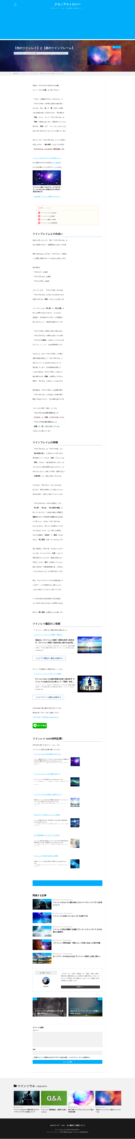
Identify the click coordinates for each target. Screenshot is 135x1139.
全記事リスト (80, 986)
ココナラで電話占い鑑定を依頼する (49, 658)
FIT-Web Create (66, 1132)
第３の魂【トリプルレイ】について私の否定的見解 (81, 1111)
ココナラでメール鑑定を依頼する (48, 697)
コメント (36, 1030)
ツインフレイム (48, 53)
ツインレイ (56, 53)
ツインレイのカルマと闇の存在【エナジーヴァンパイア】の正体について (77, 903)
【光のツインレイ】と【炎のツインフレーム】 (52, 73)
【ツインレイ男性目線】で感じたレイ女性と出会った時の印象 (76, 943)
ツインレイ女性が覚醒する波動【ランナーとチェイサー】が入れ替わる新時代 (77, 930)
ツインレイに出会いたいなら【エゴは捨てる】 (71, 916)
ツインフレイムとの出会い (47, 213)
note (62, 8)
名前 (34, 1049)
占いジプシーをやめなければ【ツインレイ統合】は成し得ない (76, 956)
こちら (57, 669)
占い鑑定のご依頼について (74, 8)
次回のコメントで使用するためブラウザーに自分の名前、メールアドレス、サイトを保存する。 (62, 1057)
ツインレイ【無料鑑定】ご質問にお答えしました (53, 1111)
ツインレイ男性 (47, 940)
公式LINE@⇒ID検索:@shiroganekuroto (46, 717)
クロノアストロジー (67, 4)
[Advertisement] (67, 26)
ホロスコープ (55, 8)
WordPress (84, 1132)
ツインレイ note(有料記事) (47, 223)
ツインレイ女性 (47, 927)
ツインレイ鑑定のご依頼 (47, 219)
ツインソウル (40, 53)
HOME (17, 73)
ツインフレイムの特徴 (46, 216)
